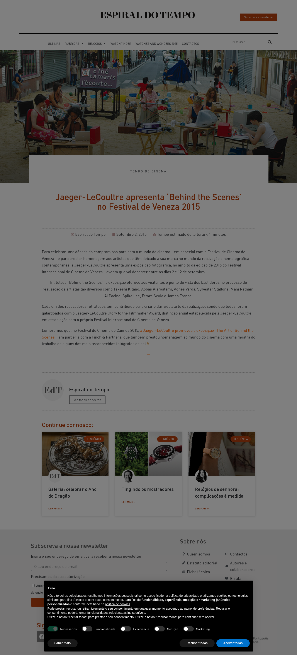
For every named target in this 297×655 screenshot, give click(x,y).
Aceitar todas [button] (233, 643)
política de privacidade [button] (184, 595)
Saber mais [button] (62, 643)
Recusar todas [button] (197, 643)
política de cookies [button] (117, 604)
